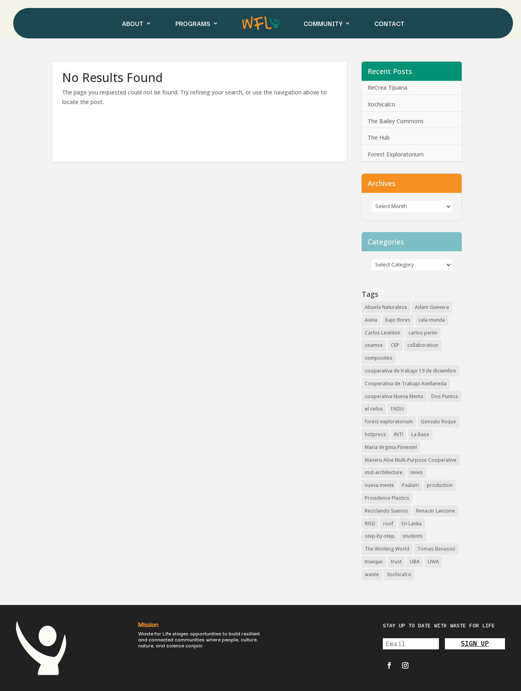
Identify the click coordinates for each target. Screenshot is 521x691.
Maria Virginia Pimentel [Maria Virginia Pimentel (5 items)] (391, 447)
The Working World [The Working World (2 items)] (387, 548)
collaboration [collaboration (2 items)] (422, 345)
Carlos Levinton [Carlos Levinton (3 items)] (382, 332)
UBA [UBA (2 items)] (415, 561)
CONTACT (389, 23)
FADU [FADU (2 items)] (397, 408)
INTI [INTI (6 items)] (398, 434)
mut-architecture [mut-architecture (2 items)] (383, 472)
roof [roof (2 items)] (388, 523)
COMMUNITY (323, 23)
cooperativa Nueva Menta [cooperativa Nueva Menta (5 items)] (394, 396)
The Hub (379, 137)
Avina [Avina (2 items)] (371, 319)
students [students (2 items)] (412, 536)
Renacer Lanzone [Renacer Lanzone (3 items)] (435, 510)
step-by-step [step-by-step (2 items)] (379, 536)
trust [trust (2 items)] (396, 561)
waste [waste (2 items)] (372, 574)
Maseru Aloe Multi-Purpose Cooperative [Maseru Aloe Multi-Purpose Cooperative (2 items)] (411, 460)
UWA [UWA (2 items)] (433, 561)
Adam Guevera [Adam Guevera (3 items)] (432, 307)
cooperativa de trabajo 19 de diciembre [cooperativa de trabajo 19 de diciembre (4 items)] (410, 370)
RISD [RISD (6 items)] (370, 523)
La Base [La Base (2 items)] (420, 434)
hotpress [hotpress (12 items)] (375, 434)
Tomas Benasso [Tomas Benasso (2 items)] (436, 548)
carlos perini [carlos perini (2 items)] (422, 332)
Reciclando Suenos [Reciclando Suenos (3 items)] (386, 510)
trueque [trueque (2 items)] (374, 561)
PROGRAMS (192, 23)
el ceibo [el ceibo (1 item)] (374, 408)
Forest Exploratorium (396, 154)
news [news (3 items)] (416, 472)
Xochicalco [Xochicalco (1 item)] (399, 574)
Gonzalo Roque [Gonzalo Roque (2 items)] (438, 421)
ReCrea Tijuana (387, 87)
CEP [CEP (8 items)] (395, 345)
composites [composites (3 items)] (378, 358)
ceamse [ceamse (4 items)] (374, 345)
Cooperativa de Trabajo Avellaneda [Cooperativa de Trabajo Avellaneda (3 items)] (406, 383)
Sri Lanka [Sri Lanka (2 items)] (411, 523)
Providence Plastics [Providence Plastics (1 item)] (387, 498)
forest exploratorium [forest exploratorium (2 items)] (389, 421)
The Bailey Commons (396, 121)
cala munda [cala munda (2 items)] (431, 319)
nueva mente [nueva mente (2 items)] (379, 485)
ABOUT (132, 23)
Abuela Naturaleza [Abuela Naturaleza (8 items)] (386, 307)
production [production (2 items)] (440, 485)
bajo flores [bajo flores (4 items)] (397, 319)
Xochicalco (381, 104)
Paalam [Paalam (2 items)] (410, 485)
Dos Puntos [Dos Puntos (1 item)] (444, 396)
